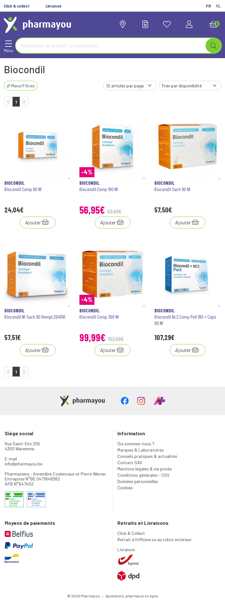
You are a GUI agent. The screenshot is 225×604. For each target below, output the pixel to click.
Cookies (125, 487)
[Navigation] (8, 45)
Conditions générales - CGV (143, 475)
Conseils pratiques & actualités (147, 456)
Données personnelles (137, 481)
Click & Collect (131, 533)
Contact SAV (129, 462)
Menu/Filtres (21, 85)
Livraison (126, 549)
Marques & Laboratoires (140, 450)
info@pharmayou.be (23, 463)
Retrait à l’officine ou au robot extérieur (154, 539)
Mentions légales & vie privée (144, 468)
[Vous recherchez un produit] (111, 45)
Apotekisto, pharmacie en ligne (131, 596)
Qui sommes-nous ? (135, 443)
